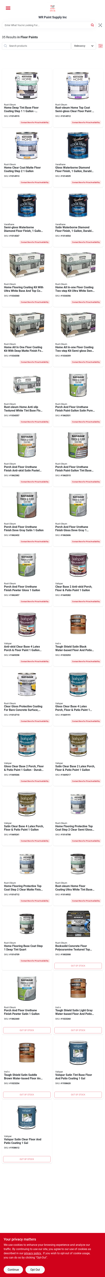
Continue (13, 1269)
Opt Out (35, 1269)
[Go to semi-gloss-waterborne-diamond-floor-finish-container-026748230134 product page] (27, 217)
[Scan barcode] (100, 25)
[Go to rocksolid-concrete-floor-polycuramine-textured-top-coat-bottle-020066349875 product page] (78, 938)
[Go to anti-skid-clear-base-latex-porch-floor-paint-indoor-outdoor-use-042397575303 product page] (27, 637)
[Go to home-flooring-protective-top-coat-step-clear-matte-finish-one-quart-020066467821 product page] (27, 876)
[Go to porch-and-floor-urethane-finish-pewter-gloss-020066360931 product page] (27, 577)
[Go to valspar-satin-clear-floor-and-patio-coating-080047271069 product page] (27, 1132)
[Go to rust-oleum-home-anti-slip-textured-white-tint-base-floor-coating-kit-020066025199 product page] (27, 397)
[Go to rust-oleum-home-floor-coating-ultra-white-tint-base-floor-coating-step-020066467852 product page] (78, 876)
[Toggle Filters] (101, 46)
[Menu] (8, 8)
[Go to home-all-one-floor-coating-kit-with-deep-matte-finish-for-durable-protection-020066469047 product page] (27, 337)
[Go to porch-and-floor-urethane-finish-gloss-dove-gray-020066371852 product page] (78, 517)
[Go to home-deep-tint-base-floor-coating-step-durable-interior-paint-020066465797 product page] (27, 98)
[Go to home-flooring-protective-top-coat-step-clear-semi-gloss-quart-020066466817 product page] (78, 816)
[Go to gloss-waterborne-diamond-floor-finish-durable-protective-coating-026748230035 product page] (78, 158)
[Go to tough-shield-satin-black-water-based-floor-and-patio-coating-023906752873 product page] (78, 637)
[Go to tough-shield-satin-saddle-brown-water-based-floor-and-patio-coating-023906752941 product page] (27, 1067)
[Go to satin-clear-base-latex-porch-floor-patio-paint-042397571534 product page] (78, 756)
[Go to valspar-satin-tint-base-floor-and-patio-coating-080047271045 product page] (78, 1067)
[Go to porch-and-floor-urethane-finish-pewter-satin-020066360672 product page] (27, 1003)
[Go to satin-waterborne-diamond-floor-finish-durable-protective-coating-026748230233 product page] (78, 217)
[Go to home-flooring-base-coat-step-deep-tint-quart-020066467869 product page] (27, 938)
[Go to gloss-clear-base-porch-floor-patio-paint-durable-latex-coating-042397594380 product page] (27, 756)
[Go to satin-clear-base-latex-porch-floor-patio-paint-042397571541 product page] (27, 816)
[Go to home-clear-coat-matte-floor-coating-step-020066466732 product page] (27, 158)
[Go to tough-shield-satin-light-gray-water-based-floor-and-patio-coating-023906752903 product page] (78, 1003)
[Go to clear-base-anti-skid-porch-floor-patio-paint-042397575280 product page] (78, 577)
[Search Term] (49, 25)
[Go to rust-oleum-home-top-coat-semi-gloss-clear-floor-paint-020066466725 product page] (78, 98)
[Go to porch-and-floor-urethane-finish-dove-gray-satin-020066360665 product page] (27, 517)
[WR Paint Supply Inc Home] (52, 7)
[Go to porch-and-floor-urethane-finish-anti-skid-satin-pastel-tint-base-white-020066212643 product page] (27, 457)
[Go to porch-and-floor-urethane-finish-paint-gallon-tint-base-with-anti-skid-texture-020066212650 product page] (78, 457)
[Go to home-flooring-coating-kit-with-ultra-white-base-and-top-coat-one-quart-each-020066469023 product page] (27, 277)
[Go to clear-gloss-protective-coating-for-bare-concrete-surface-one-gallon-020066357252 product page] (27, 697)
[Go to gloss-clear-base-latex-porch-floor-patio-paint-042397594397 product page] (78, 697)
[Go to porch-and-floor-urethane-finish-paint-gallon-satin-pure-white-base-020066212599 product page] (78, 397)
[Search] (92, 25)
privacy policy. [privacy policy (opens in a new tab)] (33, 1253)
